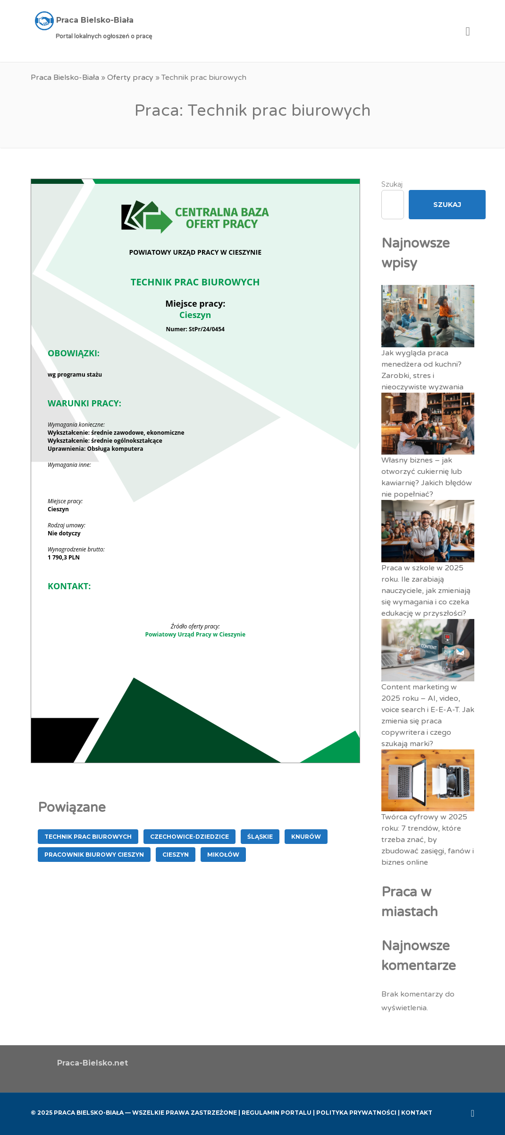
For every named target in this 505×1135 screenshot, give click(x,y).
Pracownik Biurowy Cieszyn (94, 854)
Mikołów (223, 854)
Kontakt (416, 1112)
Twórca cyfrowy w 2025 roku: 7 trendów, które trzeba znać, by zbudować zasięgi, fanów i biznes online (427, 839)
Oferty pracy (130, 77)
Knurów (306, 836)
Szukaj (392, 184)
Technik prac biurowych (88, 836)
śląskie (260, 836)
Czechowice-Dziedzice (189, 836)
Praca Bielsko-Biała (65, 77)
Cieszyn (175, 854)
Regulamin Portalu (276, 1112)
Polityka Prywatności (356, 1112)
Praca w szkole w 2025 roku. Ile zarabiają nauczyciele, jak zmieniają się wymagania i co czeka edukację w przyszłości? (426, 590)
